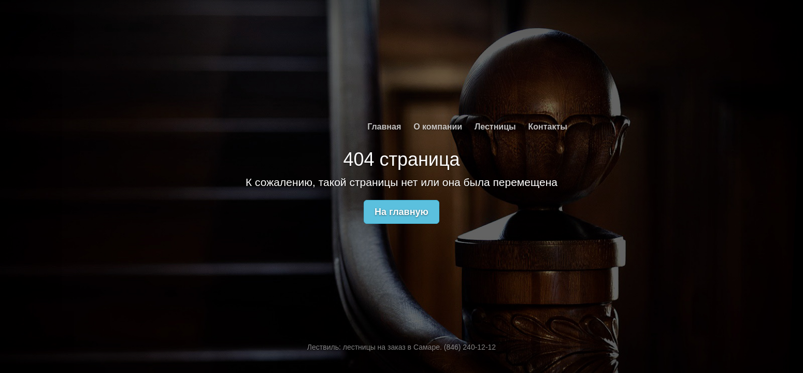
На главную (401, 212)
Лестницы (495, 126)
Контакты (547, 126)
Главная (384, 126)
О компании (437, 126)
